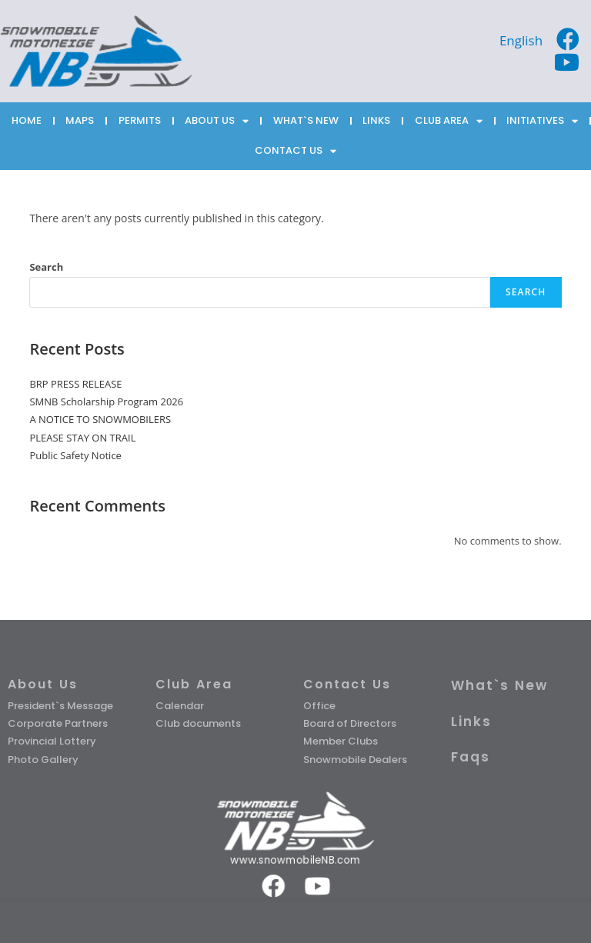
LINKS (376, 120)
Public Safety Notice (75, 455)
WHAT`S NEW (306, 120)
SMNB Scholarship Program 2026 (106, 401)
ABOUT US (217, 121)
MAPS (79, 120)
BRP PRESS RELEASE (75, 384)
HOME (27, 120)
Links (471, 721)
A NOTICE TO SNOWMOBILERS (100, 419)
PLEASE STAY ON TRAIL (82, 438)
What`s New (499, 685)
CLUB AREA (448, 121)
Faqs (470, 757)
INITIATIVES (542, 121)
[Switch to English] (521, 40)
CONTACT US (295, 151)
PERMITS (140, 120)
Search (46, 267)
